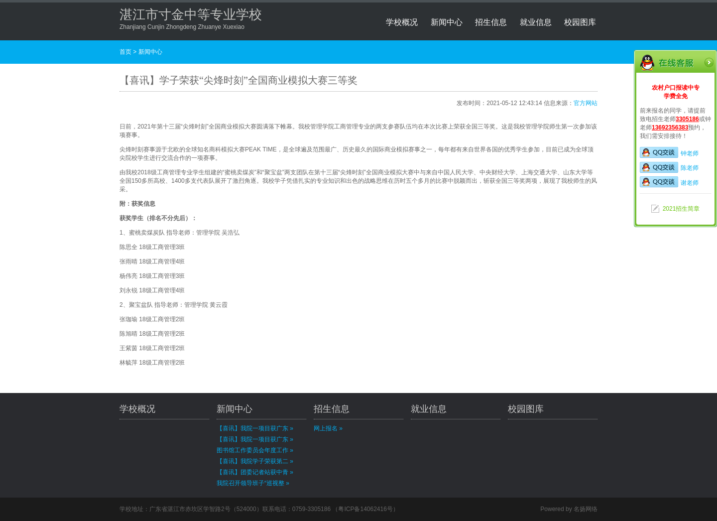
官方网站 (586, 103)
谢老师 (669, 182)
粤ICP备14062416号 (365, 509)
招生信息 (491, 22)
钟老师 (669, 153)
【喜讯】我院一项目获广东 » (255, 428)
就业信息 (536, 22)
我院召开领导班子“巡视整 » (253, 483)
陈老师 (669, 167)
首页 (125, 51)
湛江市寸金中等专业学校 (191, 14)
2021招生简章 (681, 208)
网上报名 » (328, 428)
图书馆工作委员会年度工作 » (255, 450)
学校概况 (402, 22)
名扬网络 (586, 509)
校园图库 (580, 22)
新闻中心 (447, 22)
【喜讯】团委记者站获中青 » (255, 472)
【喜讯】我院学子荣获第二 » (255, 461)
